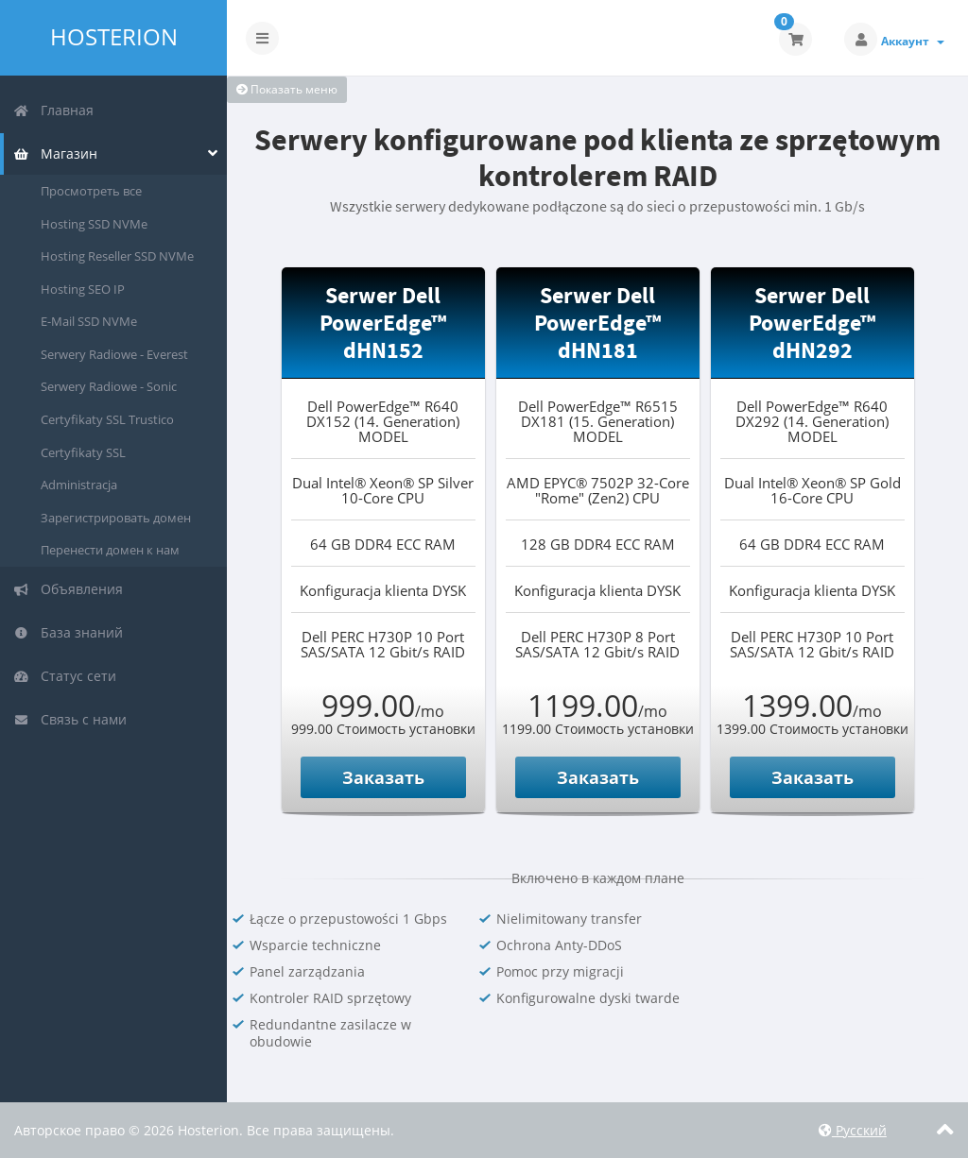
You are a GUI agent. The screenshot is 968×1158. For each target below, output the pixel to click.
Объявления (68, 589)
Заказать (383, 777)
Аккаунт (912, 41)
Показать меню (286, 89)
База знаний (68, 632)
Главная (53, 110)
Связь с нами (70, 719)
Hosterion (114, 37)
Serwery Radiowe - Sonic (109, 386)
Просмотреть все (91, 190)
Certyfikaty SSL (83, 452)
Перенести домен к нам (110, 549)
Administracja (79, 484)
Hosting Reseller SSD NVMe (117, 255)
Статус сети (64, 676)
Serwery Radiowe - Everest (114, 354)
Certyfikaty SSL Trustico (107, 419)
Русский (853, 1130)
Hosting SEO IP (83, 289)
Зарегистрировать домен (116, 517)
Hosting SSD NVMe (94, 223)
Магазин (55, 153)
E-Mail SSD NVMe (89, 321)
